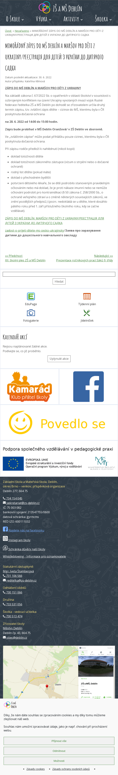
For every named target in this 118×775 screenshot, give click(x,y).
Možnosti (59, 760)
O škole (13, 19)
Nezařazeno (22, 31)
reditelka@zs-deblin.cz (20, 580)
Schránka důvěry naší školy (24, 549)
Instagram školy (16, 540)
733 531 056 (12, 604)
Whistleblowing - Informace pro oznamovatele (34, 556)
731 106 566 (12, 576)
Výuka (41, 19)
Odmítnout (59, 750)
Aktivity (71, 19)
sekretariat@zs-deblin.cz (21, 503)
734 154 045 (12, 498)
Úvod (8, 31)
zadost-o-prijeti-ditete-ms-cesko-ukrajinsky (34, 230)
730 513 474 (12, 616)
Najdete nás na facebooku (23, 530)
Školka (101, 19)
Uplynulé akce (59, 359)
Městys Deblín (12, 628)
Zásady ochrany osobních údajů (71, 769)
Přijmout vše (59, 740)
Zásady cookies (35, 769)
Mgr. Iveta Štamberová (18, 571)
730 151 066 (12, 592)
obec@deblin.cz (15, 638)
